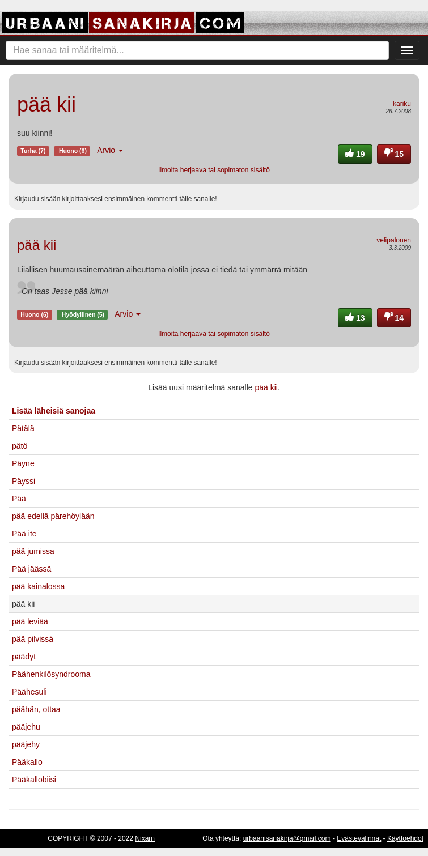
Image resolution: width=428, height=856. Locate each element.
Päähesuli (29, 691)
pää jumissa (33, 551)
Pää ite (24, 533)
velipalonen (393, 240)
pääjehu (26, 726)
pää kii (266, 387)
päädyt (24, 656)
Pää (19, 498)
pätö (19, 445)
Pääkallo (27, 761)
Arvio (110, 150)
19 (355, 154)
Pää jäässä (31, 568)
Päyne (23, 463)
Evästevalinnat (359, 838)
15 (394, 154)
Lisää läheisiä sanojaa (53, 410)
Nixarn (145, 838)
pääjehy (26, 744)
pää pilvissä (32, 639)
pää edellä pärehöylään (53, 516)
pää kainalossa (38, 586)
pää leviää (30, 621)
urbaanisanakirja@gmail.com (287, 838)
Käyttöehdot (405, 838)
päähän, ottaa (36, 709)
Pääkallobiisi (34, 779)
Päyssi (23, 481)
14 (394, 317)
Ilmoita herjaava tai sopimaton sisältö (214, 170)
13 (355, 317)
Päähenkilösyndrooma (51, 674)
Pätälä (23, 428)
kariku (402, 104)
